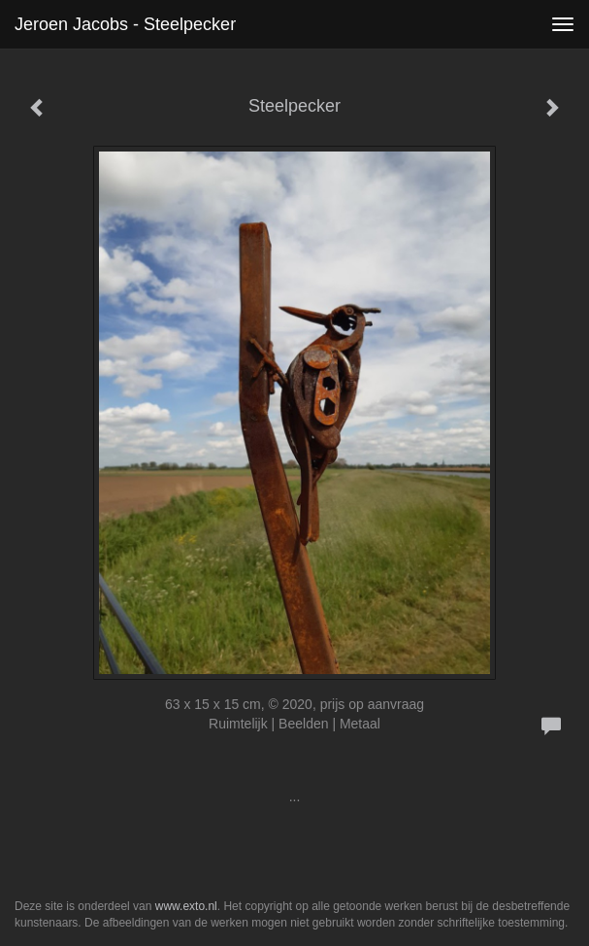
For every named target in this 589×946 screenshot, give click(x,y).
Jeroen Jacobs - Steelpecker (125, 24)
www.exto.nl (186, 906)
